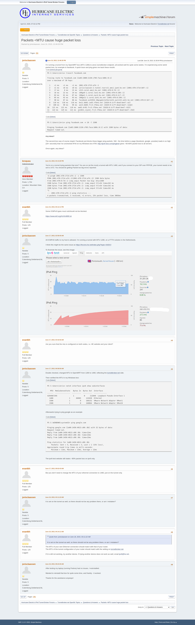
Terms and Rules (164, 622)
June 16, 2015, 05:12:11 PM (54, 207)
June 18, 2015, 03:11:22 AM (54, 497)
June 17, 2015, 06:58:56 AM (54, 368)
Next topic (169, 46)
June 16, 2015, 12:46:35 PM (56, 60)
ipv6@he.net (124, 554)
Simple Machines (36, 622)
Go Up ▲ (174, 622)
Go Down (24, 53)
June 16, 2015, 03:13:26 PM (54, 161)
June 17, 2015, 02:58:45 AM (54, 235)
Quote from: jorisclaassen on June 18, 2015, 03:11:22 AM (69, 537)
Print (171, 53)
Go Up (23, 597)
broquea (26, 161)
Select (52, 70)
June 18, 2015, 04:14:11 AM (54, 531)
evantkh (26, 207)
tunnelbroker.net (113, 373)
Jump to (140, 607)
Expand (59, 70)
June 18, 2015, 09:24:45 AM (54, 564)
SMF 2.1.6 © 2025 (24, 622)
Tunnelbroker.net (163, 24)
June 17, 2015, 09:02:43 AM (54, 468)
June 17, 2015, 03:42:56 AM (54, 340)
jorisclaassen (29, 60)
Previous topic (157, 46)
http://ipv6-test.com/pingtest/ (109, 144)
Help (156, 622)
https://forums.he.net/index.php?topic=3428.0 (93, 245)
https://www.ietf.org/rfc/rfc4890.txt (59, 216)
